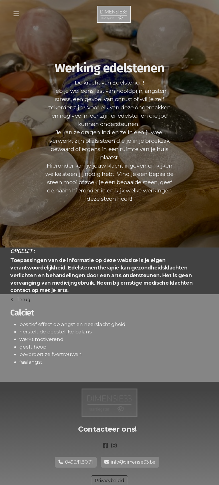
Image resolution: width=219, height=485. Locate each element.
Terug (21, 299)
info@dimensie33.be (129, 462)
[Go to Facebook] (105, 445)
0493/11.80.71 (75, 462)
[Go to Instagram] (114, 445)
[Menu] (16, 14)
